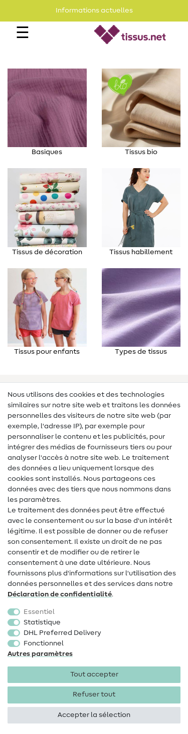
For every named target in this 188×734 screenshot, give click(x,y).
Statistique (42, 622)
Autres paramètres (40, 653)
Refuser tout (94, 694)
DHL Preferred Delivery (62, 632)
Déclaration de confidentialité (60, 594)
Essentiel (39, 611)
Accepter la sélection (94, 714)
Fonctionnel (44, 643)
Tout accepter (94, 674)
